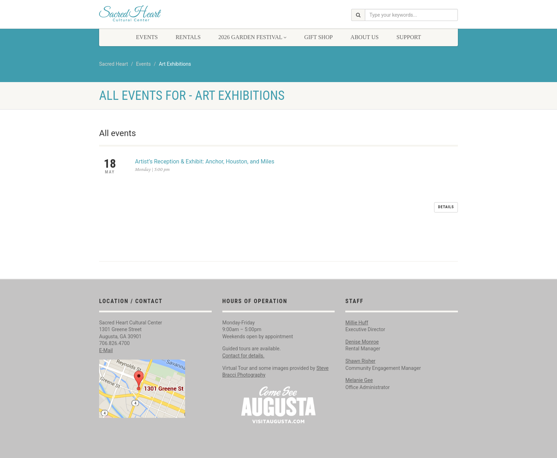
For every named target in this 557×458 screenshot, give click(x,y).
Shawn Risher (360, 333)
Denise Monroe (362, 314)
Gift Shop (318, 37)
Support (408, 37)
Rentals (188, 37)
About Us (365, 37)
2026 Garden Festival (252, 37)
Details (446, 166)
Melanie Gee (359, 352)
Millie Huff (356, 294)
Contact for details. (243, 327)
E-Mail (106, 322)
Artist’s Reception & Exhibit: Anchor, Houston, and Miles (204, 161)
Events (147, 37)
